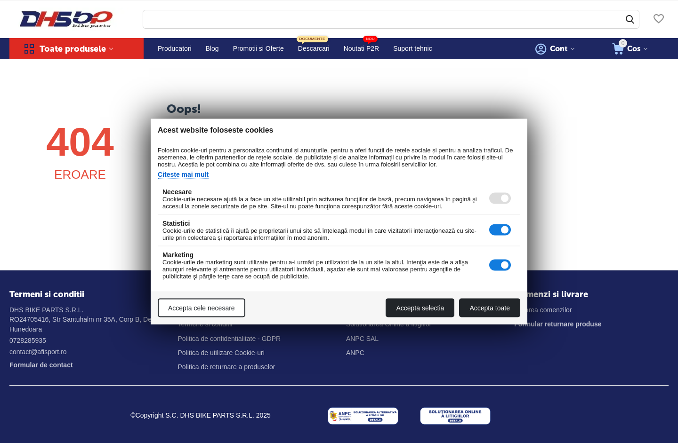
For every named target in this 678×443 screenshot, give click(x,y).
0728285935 (27, 340)
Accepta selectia (420, 308)
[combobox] (391, 19)
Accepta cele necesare (201, 308)
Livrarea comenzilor (543, 310)
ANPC (355, 352)
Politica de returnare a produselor (226, 367)
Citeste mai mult (183, 174)
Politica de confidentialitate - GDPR (229, 338)
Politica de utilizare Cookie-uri (221, 352)
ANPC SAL (362, 338)
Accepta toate (489, 308)
